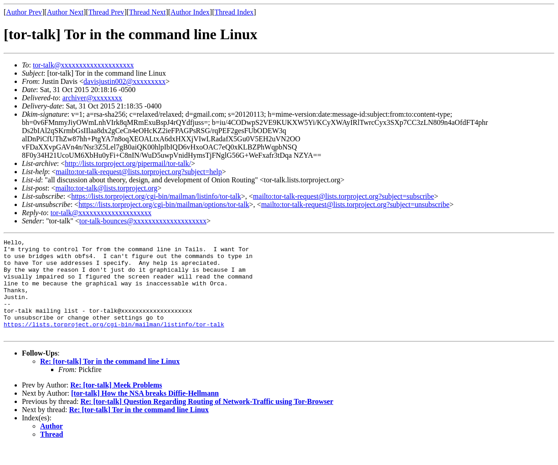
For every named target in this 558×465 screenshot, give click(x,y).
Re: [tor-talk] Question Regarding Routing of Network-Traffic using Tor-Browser (206, 420)
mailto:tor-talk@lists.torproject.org (106, 188)
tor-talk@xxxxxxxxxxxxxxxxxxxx (83, 65)
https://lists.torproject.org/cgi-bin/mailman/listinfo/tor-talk (156, 196)
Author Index (190, 12)
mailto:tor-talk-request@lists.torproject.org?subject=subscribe (343, 196)
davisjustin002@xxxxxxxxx (124, 81)
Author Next (65, 12)
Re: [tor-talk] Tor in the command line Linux (110, 380)
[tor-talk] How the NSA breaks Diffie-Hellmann (145, 412)
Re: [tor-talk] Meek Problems (116, 404)
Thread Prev (106, 12)
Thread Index (234, 12)
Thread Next (147, 12)
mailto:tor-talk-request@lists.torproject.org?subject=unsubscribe (355, 204)
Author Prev (24, 12)
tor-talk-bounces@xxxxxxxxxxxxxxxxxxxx (143, 221)
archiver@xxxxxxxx (92, 98)
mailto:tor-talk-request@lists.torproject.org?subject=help (139, 172)
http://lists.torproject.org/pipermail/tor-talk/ (128, 163)
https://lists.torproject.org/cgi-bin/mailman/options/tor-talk (163, 204)
